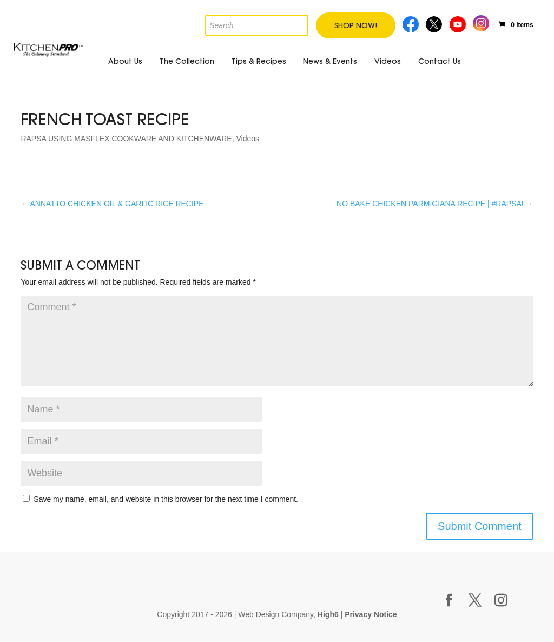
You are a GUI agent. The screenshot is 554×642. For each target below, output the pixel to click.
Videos (387, 61)
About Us (125, 61)
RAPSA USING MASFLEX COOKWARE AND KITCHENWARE (126, 138)
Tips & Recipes (259, 61)
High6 (328, 614)
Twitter (434, 23)
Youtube (459, 23)
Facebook (411, 23)
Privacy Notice (371, 614)
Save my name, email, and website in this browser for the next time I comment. (166, 499)
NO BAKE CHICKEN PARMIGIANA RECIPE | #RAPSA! (435, 203)
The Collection (187, 61)
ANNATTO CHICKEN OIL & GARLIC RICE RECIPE (112, 203)
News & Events (330, 61)
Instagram (481, 22)
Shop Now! (355, 25)
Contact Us (439, 61)
